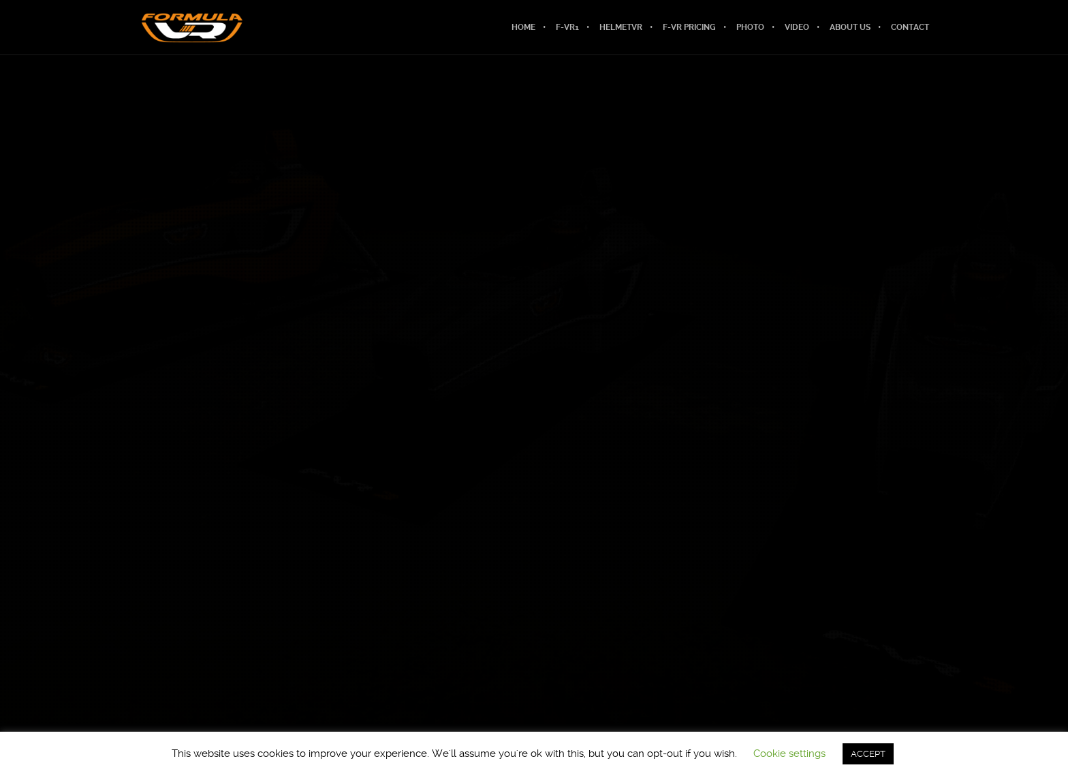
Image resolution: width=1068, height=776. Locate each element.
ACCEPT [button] (868, 754)
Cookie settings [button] (789, 753)
